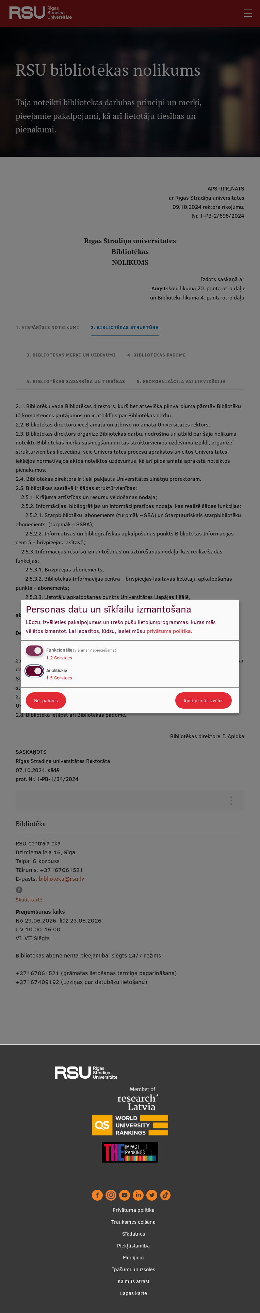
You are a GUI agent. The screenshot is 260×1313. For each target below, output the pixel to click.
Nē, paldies (46, 700)
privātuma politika (169, 631)
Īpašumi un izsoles (133, 1269)
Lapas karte (133, 1293)
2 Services (59, 657)
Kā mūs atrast (133, 1281)
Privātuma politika (134, 1210)
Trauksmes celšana (133, 1221)
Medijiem (133, 1257)
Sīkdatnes (133, 1233)
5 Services (59, 677)
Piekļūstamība (133, 1245)
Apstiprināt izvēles (203, 700)
